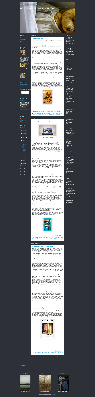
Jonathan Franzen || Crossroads (27, 52)
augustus (24, 137)
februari (24, 161)
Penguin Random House (44, 114)
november (24, 131)
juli (23, 138)
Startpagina (22, 37)
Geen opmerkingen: (50, 111)
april (23, 158)
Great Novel (50, 352)
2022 (23, 128)
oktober (24, 133)
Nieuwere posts (35, 356)
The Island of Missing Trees (37, 238)
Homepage (48, 356)
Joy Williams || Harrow (38, 38)
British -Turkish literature (39, 237)
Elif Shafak (46, 237)
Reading (36, 353)
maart (24, 160)
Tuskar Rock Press (57, 114)
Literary (56, 113)
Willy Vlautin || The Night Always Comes (42, 246)
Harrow (49, 113)
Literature (60, 113)
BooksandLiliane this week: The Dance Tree (27, 65)
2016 (23, 173)
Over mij (21, 41)
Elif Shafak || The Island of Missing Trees (42, 121)
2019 (23, 168)
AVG (21, 43)
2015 (23, 174)
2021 (23, 165)
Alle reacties (23, 93)
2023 (23, 127)
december (24, 130)
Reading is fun (40, 353)
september (24, 134)
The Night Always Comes (48, 353)
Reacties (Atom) (50, 359)
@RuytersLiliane (23, 100)
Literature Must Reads (36, 114)
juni (23, 140)
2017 (23, 171)
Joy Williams (53, 113)
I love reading (54, 352)
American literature (38, 113)
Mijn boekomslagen (23, 39)
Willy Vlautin (55, 353)
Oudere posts (60, 356)
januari (24, 163)
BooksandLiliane (29, 4)
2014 (23, 176)
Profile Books (51, 114)
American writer (44, 113)
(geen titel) (27, 73)
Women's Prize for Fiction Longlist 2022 (49, 238)
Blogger (54, 394)
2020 (23, 166)
